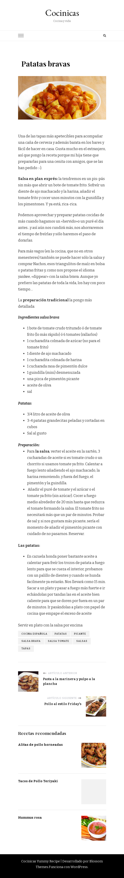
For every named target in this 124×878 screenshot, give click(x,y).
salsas (81, 641)
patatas (61, 633)
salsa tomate (58, 641)
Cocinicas (62, 13)
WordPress (79, 867)
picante (80, 633)
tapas (25, 648)
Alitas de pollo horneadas (40, 745)
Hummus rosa (30, 818)
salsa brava (31, 641)
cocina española (34, 633)
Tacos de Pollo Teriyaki (38, 781)
